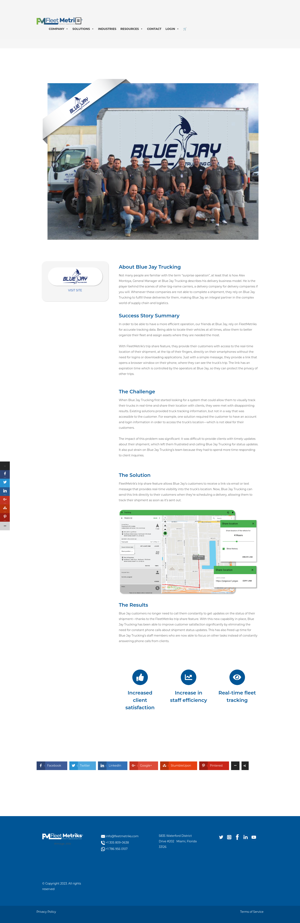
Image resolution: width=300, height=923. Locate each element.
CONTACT (154, 29)
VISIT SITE (75, 290)
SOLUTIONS (83, 29)
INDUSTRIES (107, 29)
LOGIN (172, 29)
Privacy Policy (46, 912)
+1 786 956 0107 (117, 849)
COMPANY (59, 29)
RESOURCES (131, 29)
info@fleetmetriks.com (122, 836)
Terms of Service (251, 912)
